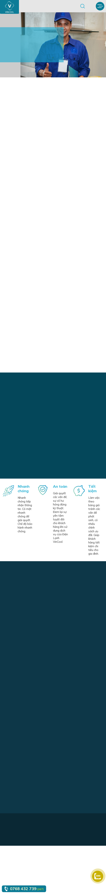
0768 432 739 (23, 888)
